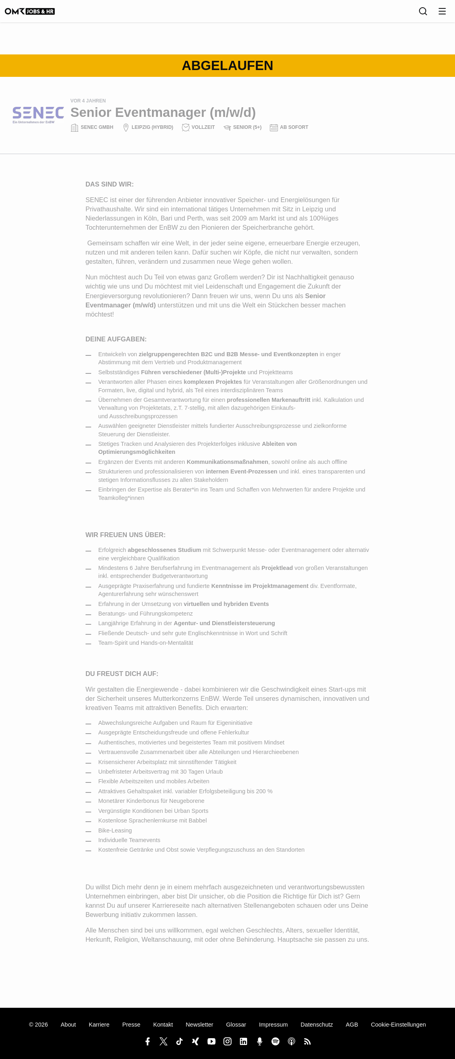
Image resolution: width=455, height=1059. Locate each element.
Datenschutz (317, 1024)
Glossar (236, 1024)
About (68, 1024)
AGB (352, 1024)
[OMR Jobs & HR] (38, 14)
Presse (131, 1024)
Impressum (273, 1024)
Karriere (99, 1024)
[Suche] (423, 14)
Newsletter (200, 1024)
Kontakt (163, 1024)
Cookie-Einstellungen (398, 1024)
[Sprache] (405, 14)
